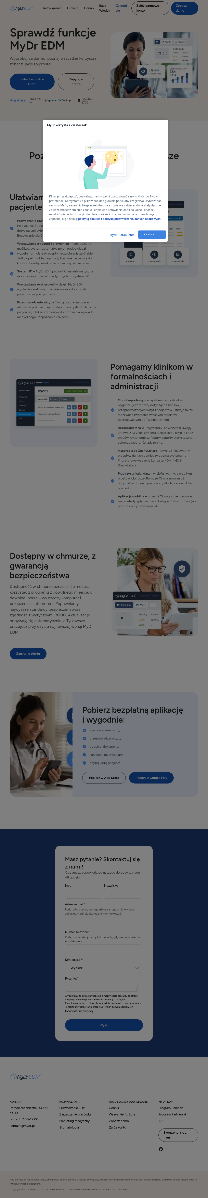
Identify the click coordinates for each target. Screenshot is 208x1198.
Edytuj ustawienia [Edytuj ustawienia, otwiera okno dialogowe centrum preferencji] (121, 235)
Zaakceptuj (152, 234)
